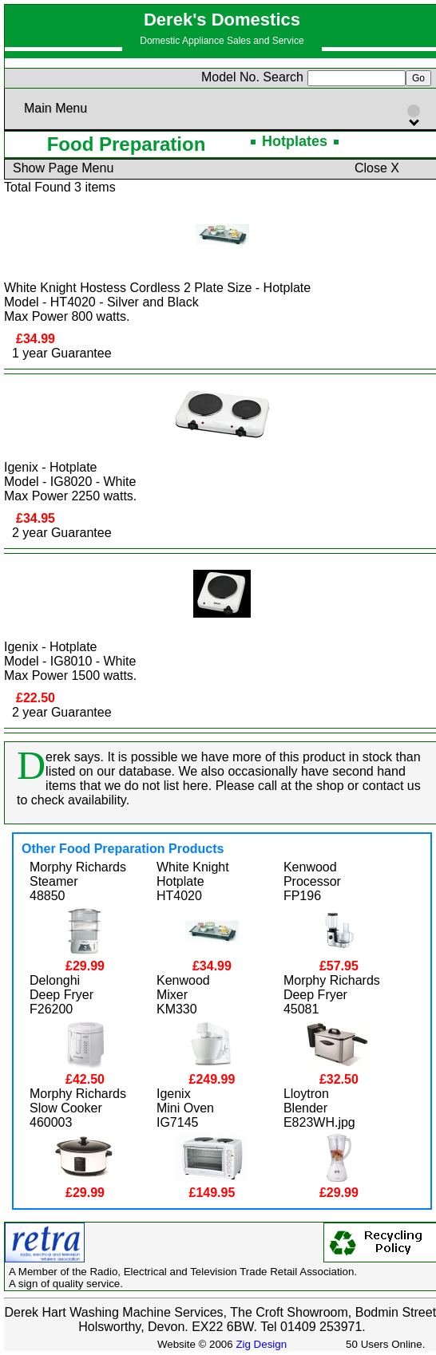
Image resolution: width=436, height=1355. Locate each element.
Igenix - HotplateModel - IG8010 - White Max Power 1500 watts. (70, 661)
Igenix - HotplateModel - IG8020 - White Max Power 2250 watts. (70, 481)
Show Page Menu (63, 168)
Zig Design (261, 1344)
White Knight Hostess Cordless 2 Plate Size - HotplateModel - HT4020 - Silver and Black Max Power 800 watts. (157, 302)
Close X (377, 168)
